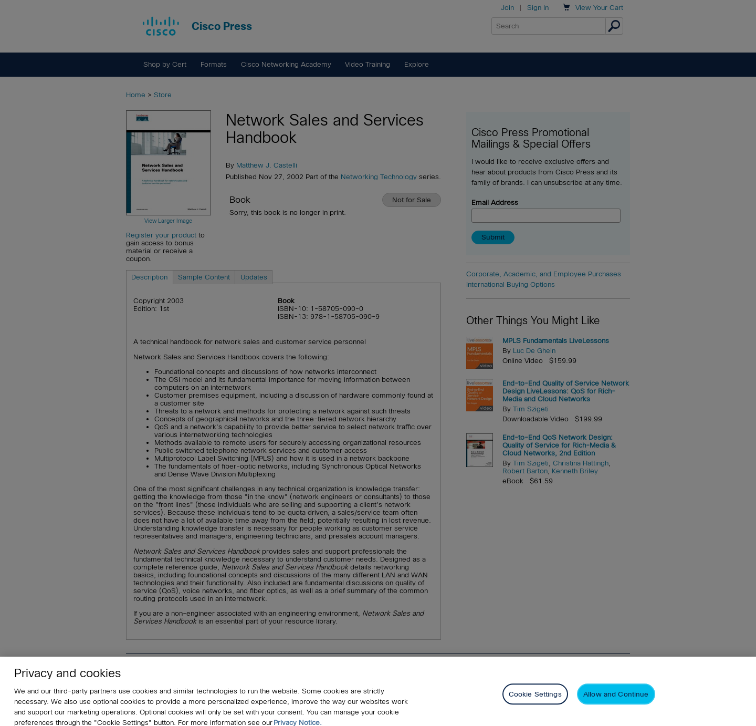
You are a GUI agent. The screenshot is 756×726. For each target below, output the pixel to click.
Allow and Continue (615, 699)
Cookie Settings (535, 699)
